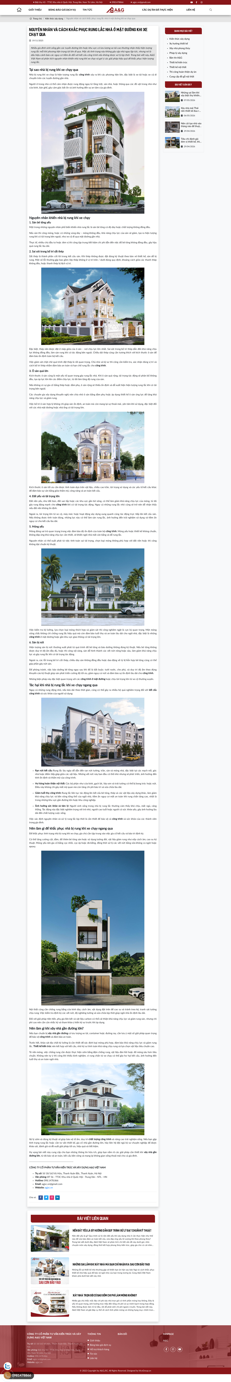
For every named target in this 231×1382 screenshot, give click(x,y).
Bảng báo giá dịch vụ (62, 10)
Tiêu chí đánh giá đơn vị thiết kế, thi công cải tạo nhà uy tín (191, 140)
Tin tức (87, 10)
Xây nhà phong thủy (179, 48)
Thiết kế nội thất (177, 67)
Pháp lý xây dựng (178, 53)
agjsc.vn (49, 1187)
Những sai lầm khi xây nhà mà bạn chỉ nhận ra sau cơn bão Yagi (114, 1268)
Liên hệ (190, 10)
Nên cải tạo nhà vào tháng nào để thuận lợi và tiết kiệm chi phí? (191, 125)
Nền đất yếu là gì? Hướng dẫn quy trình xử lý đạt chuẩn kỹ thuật (114, 1232)
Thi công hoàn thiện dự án (182, 72)
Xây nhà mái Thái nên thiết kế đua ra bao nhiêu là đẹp (190, 109)
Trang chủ (35, 19)
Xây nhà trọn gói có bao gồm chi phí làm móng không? (111, 1302)
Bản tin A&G (175, 58)
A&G (165, 1348)
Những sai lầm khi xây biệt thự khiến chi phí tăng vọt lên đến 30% (191, 94)
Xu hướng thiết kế (178, 43)
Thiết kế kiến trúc (178, 62)
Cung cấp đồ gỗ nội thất (181, 76)
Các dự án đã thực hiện (157, 10)
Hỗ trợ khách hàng (99, 1357)
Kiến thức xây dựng (54, 19)
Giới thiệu (35, 10)
